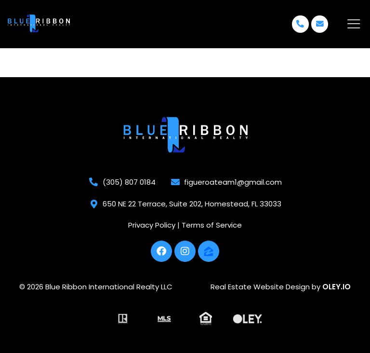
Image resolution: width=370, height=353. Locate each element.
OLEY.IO (336, 286)
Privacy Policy (151, 224)
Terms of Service (212, 224)
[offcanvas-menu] (354, 24)
